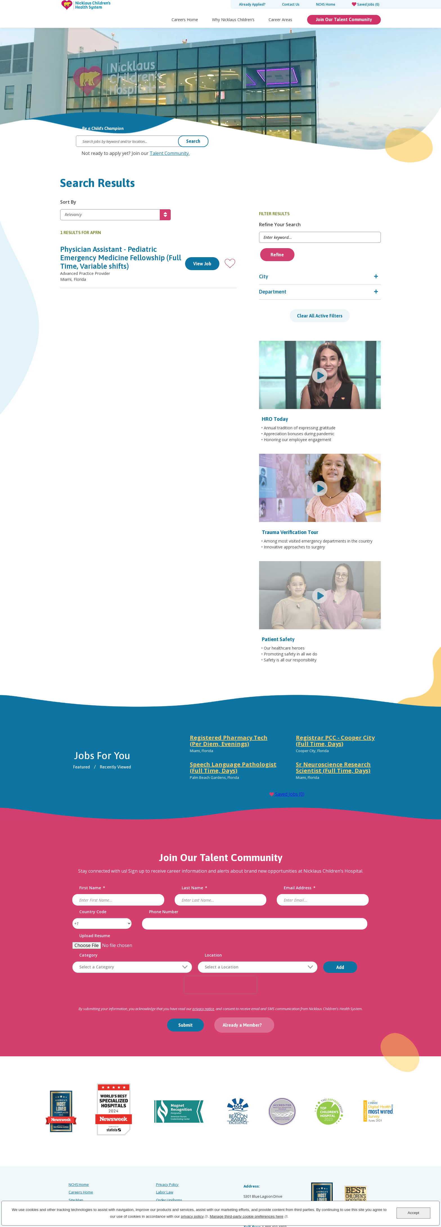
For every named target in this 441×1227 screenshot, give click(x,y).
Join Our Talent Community (344, 19)
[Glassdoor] (364, 1196)
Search (193, 141)
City (286, 277)
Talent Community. (170, 153)
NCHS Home (325, 4)
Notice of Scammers (173, 1169)
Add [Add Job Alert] (346, 934)
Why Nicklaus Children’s (233, 19)
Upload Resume (100, 902)
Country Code (98, 878)
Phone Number (166, 878)
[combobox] (263, 934)
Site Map (76, 1161)
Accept (413, 1213)
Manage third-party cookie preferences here (248, 1216)
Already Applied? (252, 4)
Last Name (196, 855)
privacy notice (203, 975)
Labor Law (164, 1154)
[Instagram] (324, 1196)
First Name (98, 855)
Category (94, 922)
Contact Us (291, 4)
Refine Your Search (303, 225)
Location (219, 922)
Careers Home (185, 19)
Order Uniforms (169, 1161)
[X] (351, 1196)
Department (296, 292)
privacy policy (194, 1216)
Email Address (298, 855)
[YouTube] (377, 1196)
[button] (253, 263)
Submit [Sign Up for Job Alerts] (185, 991)
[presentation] (220, 951)
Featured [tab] (90, 733)
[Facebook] (311, 1196)
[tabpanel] (282, 725)
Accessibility (79, 1169)
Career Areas (280, 19)
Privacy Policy (167, 1146)
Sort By (68, 202)
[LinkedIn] (337, 1196)
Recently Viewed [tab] (124, 733)
